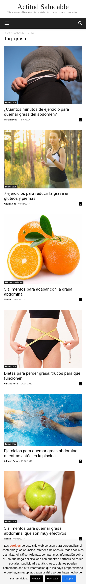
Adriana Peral (11, 383)
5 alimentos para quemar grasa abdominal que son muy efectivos (35, 531)
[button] (6, 23)
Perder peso (10, 102)
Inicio (7, 32)
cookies (15, 545)
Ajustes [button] (36, 578)
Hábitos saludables (13, 282)
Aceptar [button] (69, 578)
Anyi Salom (10, 203)
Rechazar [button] (52, 578)
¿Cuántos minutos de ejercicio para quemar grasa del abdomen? (36, 112)
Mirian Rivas (10, 119)
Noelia (7, 299)
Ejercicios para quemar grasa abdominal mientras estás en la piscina (41, 453)
